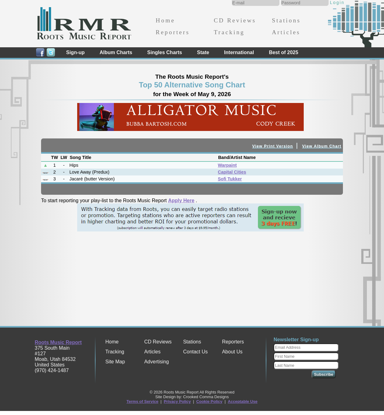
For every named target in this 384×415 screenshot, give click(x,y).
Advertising (156, 361)
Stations (286, 20)
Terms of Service (142, 401)
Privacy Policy (177, 401)
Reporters (173, 32)
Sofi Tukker (230, 178)
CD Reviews (235, 20)
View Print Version (272, 146)
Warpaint (227, 165)
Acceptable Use (242, 401)
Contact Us (195, 351)
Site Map (115, 361)
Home (165, 20)
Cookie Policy (209, 401)
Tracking (229, 32)
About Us (232, 351)
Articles (286, 32)
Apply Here (181, 200)
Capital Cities (232, 172)
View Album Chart (321, 146)
